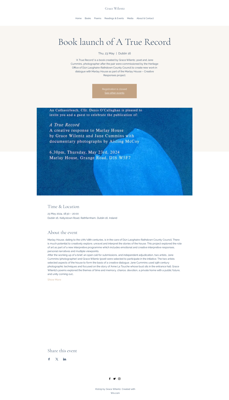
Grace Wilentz (115, 8)
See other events (114, 92)
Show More (54, 279)
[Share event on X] (56, 359)
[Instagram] (119, 378)
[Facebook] (109, 378)
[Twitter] (114, 378)
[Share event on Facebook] (49, 359)
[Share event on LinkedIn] (64, 359)
